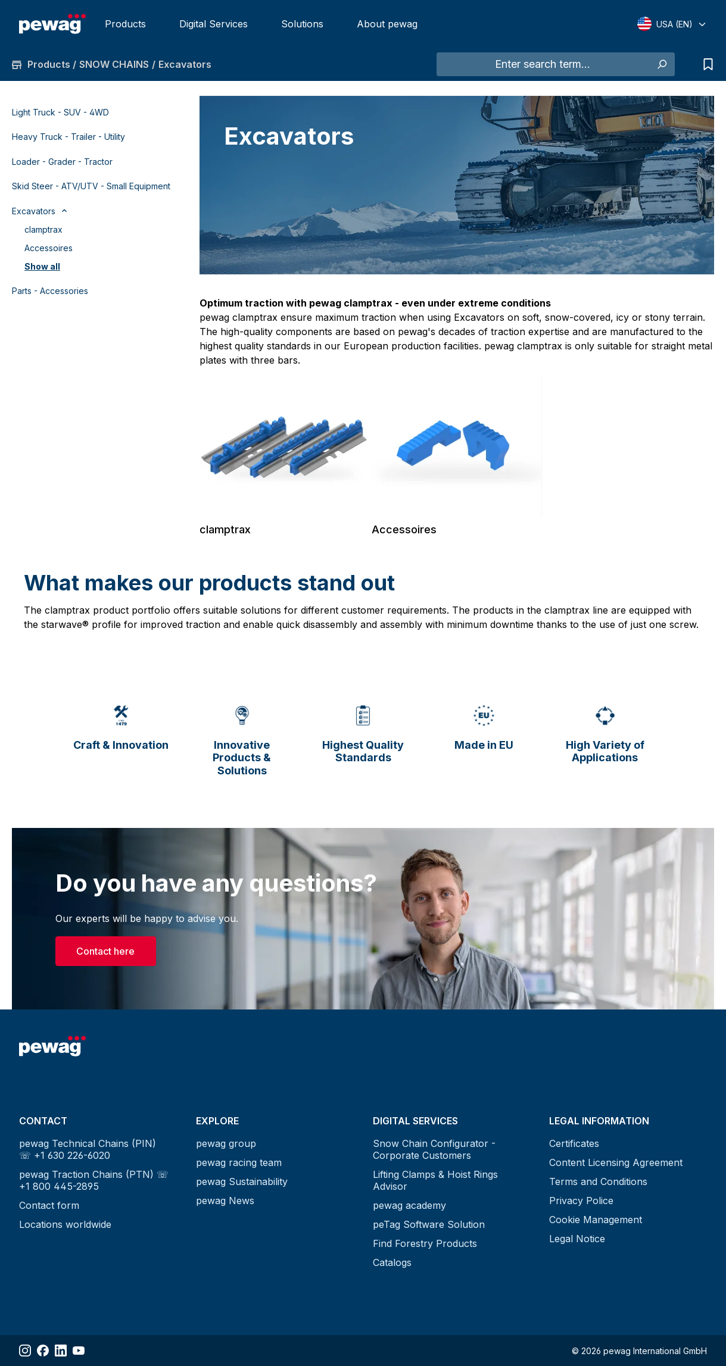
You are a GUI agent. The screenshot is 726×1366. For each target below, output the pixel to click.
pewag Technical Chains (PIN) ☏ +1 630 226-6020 (87, 1149)
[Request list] (705, 64)
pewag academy (409, 1205)
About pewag (387, 24)
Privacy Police (581, 1200)
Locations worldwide (65, 1224)
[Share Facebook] (43, 1350)
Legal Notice (577, 1239)
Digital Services (213, 24)
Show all (42, 266)
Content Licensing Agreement (616, 1162)
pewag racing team (239, 1162)
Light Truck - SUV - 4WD (60, 112)
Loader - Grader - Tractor (62, 162)
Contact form (49, 1205)
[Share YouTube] (79, 1350)
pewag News (225, 1200)
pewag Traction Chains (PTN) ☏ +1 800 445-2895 (94, 1180)
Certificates (574, 1143)
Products (125, 24)
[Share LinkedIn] (61, 1350)
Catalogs (392, 1262)
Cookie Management (595, 1220)
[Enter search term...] (543, 64)
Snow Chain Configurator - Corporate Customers (434, 1149)
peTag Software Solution (429, 1224)
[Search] (661, 64)
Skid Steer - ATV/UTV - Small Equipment (91, 186)
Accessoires (48, 248)
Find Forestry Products (425, 1243)
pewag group (226, 1143)
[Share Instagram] (25, 1350)
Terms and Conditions (598, 1181)
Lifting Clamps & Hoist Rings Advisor (435, 1180)
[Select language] (672, 24)
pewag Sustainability (242, 1181)
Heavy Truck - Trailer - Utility (68, 137)
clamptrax (43, 229)
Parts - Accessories (50, 291)
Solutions (302, 24)
